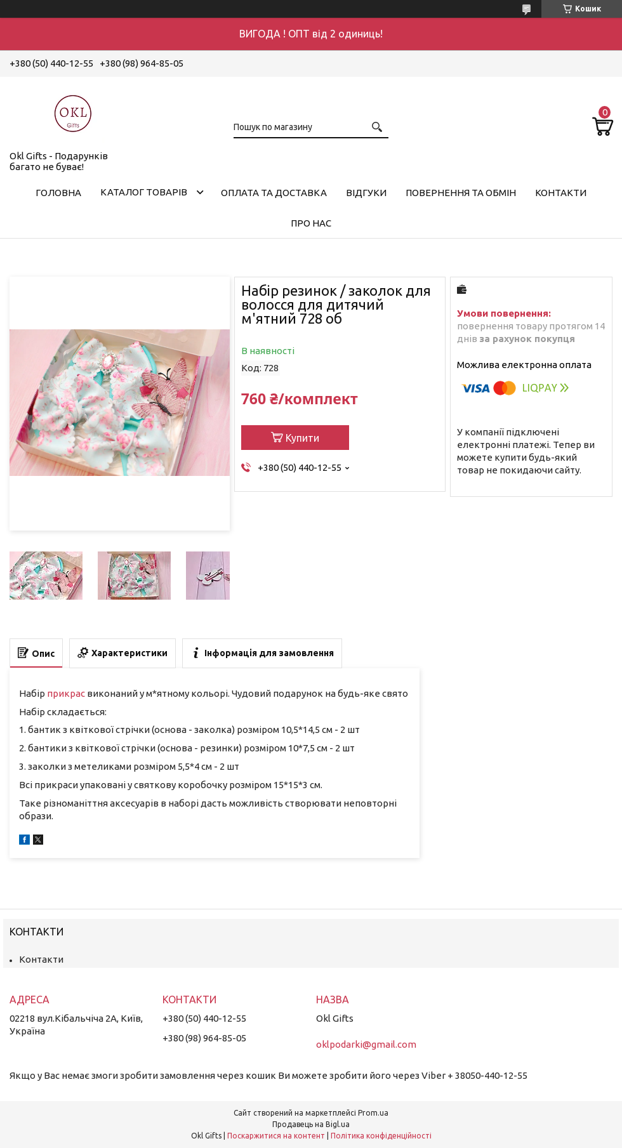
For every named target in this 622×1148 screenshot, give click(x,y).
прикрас (66, 693)
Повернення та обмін (461, 192)
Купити (302, 438)
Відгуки (366, 192)
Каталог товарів (143, 192)
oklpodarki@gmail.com (366, 1044)
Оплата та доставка (274, 192)
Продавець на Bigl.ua (311, 1124)
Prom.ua (373, 1113)
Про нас (311, 223)
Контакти (560, 192)
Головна (58, 192)
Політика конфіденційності (381, 1136)
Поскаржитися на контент (276, 1136)
